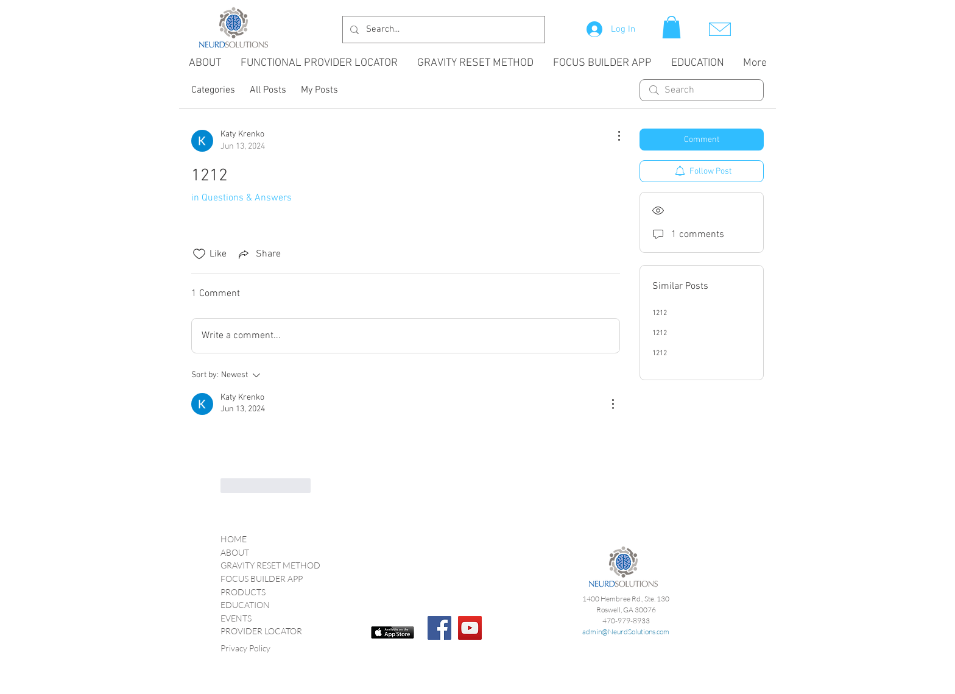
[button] (671, 27)
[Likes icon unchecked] (199, 254)
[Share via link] (258, 254)
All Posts (268, 90)
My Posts (319, 90)
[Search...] (442, 29)
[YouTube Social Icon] (470, 628)
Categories (213, 90)
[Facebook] (439, 628)
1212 (659, 313)
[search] (702, 90)
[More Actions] (612, 136)
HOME (233, 539)
